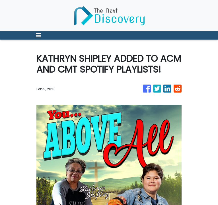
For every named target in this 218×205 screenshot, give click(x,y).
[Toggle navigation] (38, 35)
